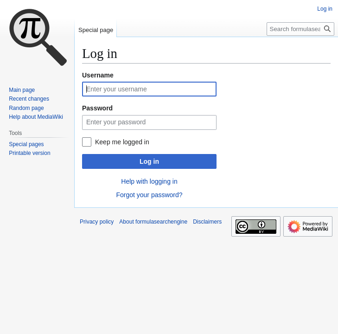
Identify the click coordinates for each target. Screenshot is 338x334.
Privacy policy (97, 221)
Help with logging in (149, 181)
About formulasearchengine (153, 221)
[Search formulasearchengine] (300, 29)
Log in (149, 161)
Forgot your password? (149, 195)
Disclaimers (207, 221)
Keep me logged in (122, 142)
